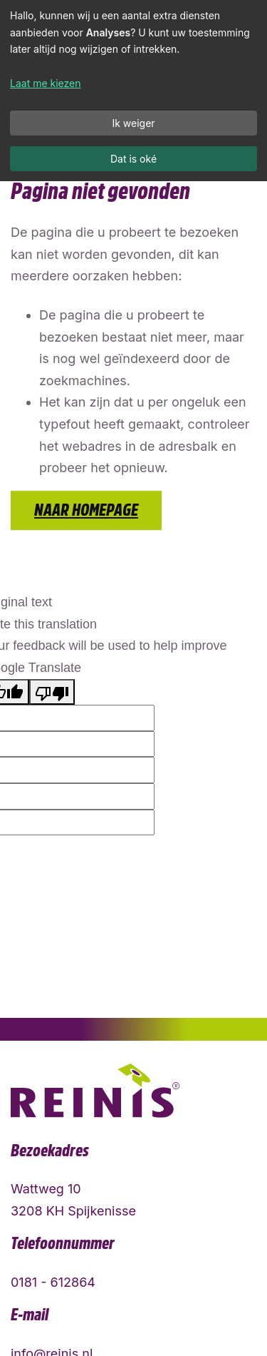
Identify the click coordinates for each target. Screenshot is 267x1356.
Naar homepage (86, 510)
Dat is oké (133, 159)
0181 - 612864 (53, 1282)
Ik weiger (133, 123)
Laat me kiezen (45, 83)
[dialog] (133, 90)
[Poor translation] (52, 692)
